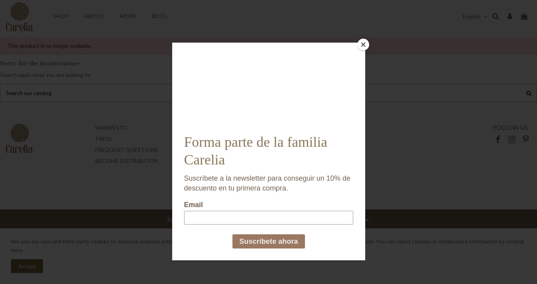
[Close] (363, 44)
